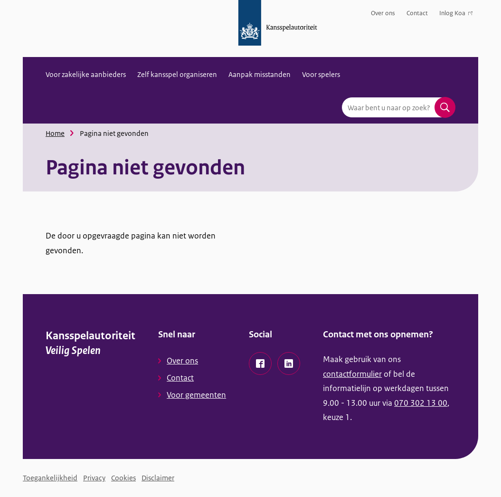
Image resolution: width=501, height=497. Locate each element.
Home (55, 133)
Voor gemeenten (196, 395)
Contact (417, 13)
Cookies (123, 477)
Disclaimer (158, 477)
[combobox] (398, 107)
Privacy (94, 477)
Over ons (383, 13)
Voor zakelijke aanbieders (86, 74)
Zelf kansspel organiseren (177, 74)
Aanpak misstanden (259, 74)
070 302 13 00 (420, 403)
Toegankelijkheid (50, 477)
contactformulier (352, 374)
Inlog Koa (456, 15)
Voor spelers (321, 74)
